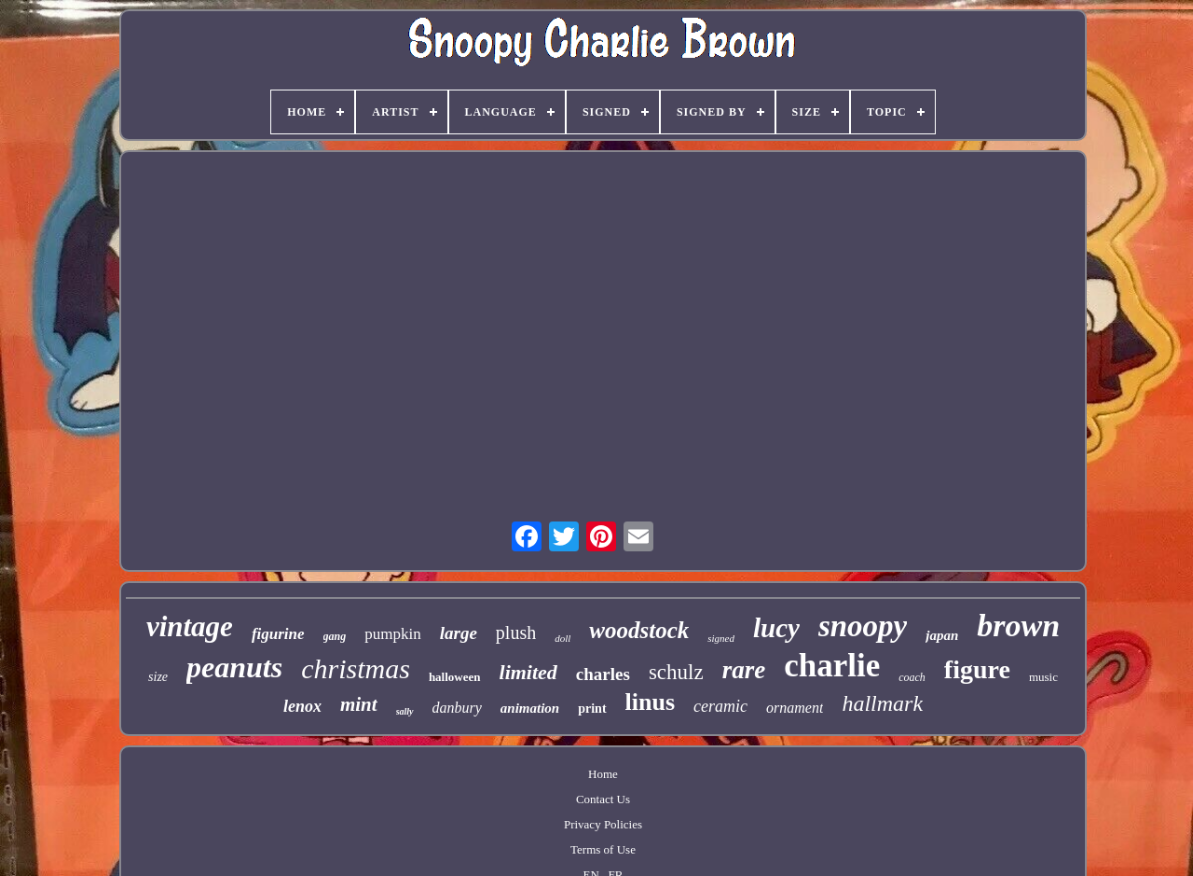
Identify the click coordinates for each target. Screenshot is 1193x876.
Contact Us (603, 799)
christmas (355, 668)
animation (530, 708)
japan (942, 635)
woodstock (639, 630)
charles (603, 674)
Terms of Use (603, 849)
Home (603, 774)
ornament (794, 708)
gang (335, 636)
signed (720, 638)
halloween (455, 677)
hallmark (882, 703)
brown (1018, 625)
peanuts (234, 667)
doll (562, 638)
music (1043, 677)
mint (358, 704)
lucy (776, 628)
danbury (457, 708)
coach (912, 677)
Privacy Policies (603, 824)
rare (744, 670)
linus (650, 702)
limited (528, 672)
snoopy (862, 626)
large (458, 633)
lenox (302, 706)
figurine (278, 634)
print (592, 709)
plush (516, 632)
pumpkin (392, 634)
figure (977, 669)
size (158, 677)
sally (405, 711)
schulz (676, 672)
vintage (189, 626)
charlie (832, 665)
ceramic (720, 706)
